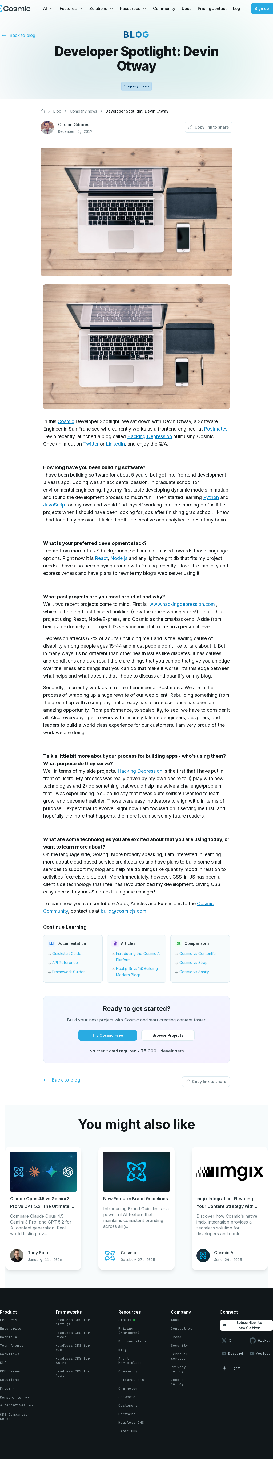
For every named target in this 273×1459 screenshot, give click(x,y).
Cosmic (66, 421)
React (101, 558)
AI (45, 8)
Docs (186, 8)
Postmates (215, 429)
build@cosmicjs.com (123, 911)
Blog (57, 111)
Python (211, 497)
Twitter (91, 444)
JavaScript (55, 505)
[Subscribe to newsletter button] (246, 1325)
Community (164, 8)
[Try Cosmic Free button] (107, 1035)
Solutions (98, 8)
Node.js (118, 558)
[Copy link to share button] (208, 127)
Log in (239, 8)
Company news (83, 111)
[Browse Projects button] (168, 1035)
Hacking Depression (149, 436)
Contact (219, 8)
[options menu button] (15, 1397)
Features (68, 8)
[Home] (43, 111)
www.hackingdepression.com (182, 604)
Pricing (204, 8)
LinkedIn (115, 444)
